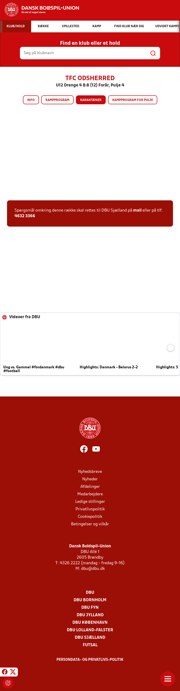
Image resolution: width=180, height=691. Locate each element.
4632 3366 (25, 216)
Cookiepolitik (90, 517)
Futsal (90, 645)
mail (137, 211)
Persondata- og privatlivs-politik (90, 659)
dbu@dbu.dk (93, 569)
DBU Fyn (90, 608)
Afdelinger (90, 487)
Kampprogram (57, 100)
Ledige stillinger (90, 502)
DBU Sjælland (90, 638)
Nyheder (90, 479)
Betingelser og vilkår (90, 524)
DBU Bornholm (90, 600)
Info (31, 100)
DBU (90, 593)
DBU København (90, 623)
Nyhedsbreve (90, 472)
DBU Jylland (90, 615)
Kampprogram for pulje (132, 100)
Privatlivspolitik (90, 509)
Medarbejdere (90, 494)
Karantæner (90, 100)
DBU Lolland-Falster (90, 630)
